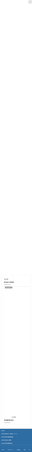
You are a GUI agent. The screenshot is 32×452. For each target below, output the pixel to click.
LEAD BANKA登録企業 (7, 437)
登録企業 (18, 449)
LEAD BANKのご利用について (9, 434)
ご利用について (10, 449)
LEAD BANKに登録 (6, 440)
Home (3, 430)
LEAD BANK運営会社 (6, 443)
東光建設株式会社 (9, 420)
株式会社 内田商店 (9, 282)
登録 (24, 449)
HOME (3, 449)
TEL (29, 449)
